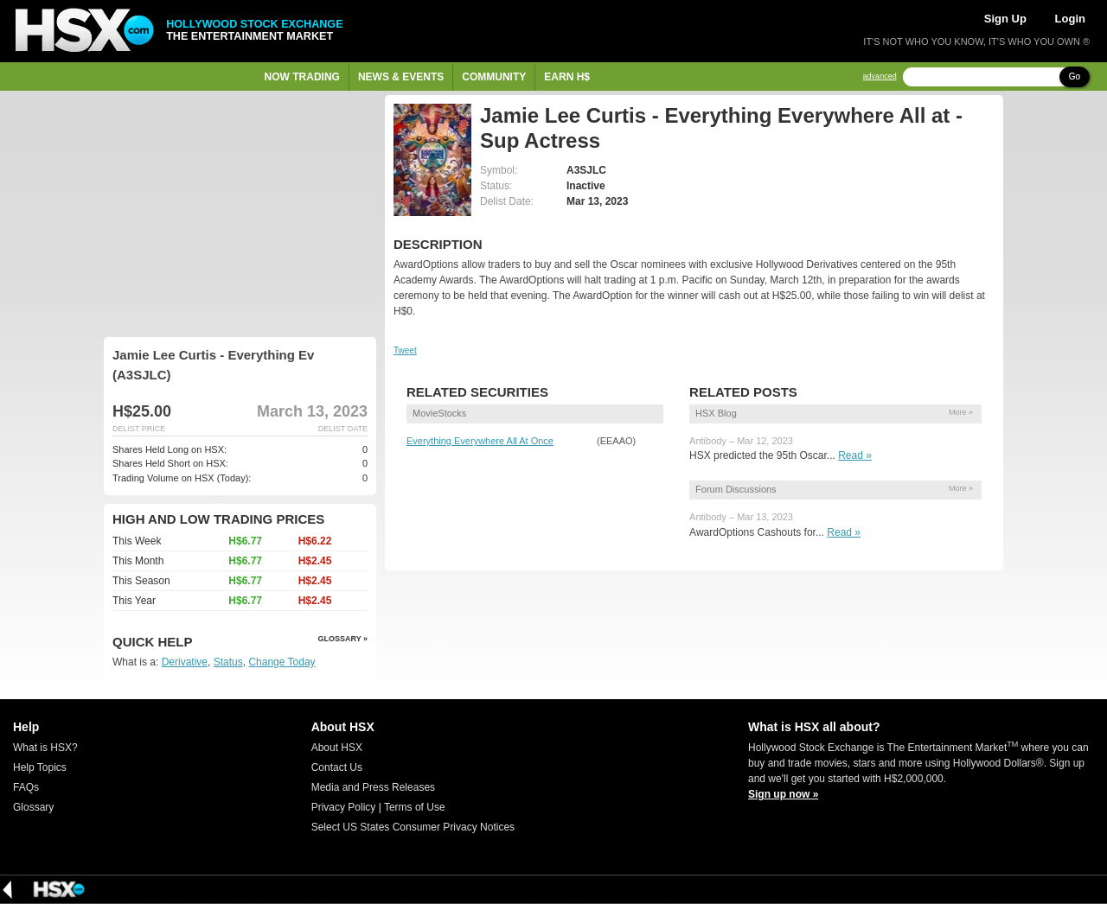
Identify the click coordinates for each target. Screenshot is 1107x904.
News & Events (401, 77)
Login (1070, 18)
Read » (855, 455)
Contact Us (336, 767)
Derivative (185, 662)
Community (494, 77)
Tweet (405, 350)
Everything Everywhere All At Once (480, 441)
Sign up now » (783, 794)
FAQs (26, 787)
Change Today (281, 662)
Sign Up (1005, 18)
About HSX (336, 748)
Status (228, 662)
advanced (880, 76)
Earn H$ (567, 77)
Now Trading (302, 77)
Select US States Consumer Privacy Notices (413, 827)
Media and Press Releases (373, 787)
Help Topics (40, 767)
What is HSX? (45, 748)
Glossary (33, 807)
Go (1074, 76)
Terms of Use (414, 807)
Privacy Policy (343, 807)
